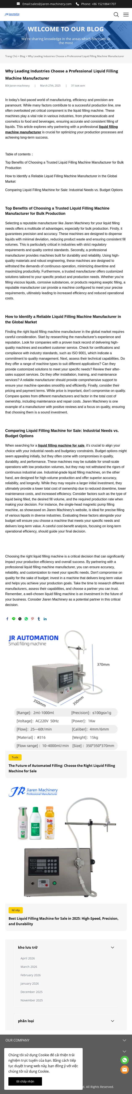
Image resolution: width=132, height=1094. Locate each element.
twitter (20, 619)
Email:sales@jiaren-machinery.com (47, 4)
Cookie (43, 1055)
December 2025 (32, 992)
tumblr (39, 619)
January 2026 (30, 983)
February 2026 (31, 975)
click (66, 35)
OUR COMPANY (17, 1040)
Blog (22, 56)
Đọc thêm (66, 703)
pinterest (32, 619)
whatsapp (26, 619)
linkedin (45, 619)
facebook (7, 619)
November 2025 (32, 1000)
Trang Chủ (11, 56)
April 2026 (28, 958)
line (14, 619)
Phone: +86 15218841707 (98, 4)
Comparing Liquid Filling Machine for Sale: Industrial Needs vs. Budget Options (64, 190)
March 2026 (29, 967)
